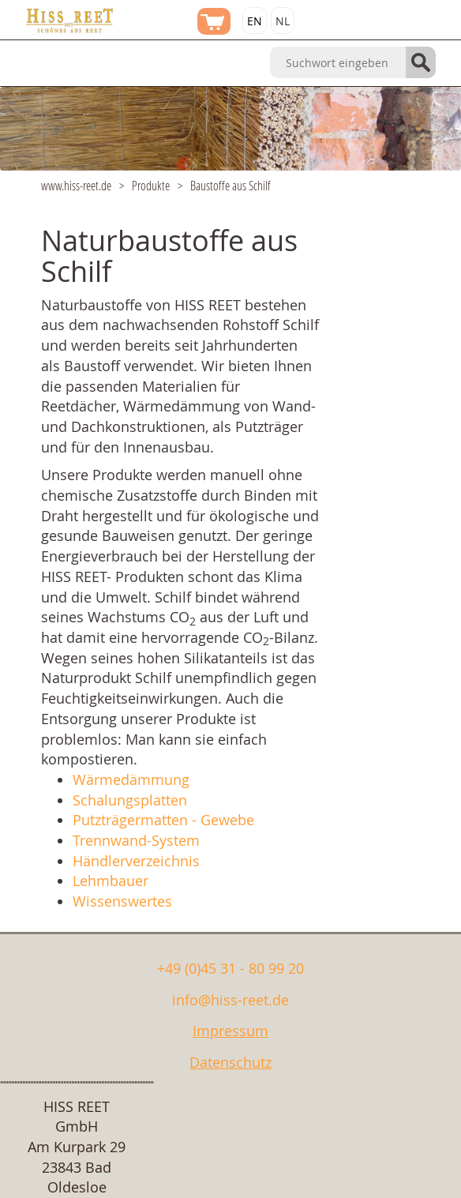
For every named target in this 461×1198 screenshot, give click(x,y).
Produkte (151, 185)
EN (254, 20)
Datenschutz (230, 1062)
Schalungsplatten (130, 800)
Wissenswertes (122, 901)
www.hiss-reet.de (76, 185)
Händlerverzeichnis (136, 860)
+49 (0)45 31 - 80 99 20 (230, 968)
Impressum (230, 1030)
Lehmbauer (110, 880)
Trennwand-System (136, 840)
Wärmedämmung (131, 779)
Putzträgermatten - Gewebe (163, 819)
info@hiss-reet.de (230, 999)
